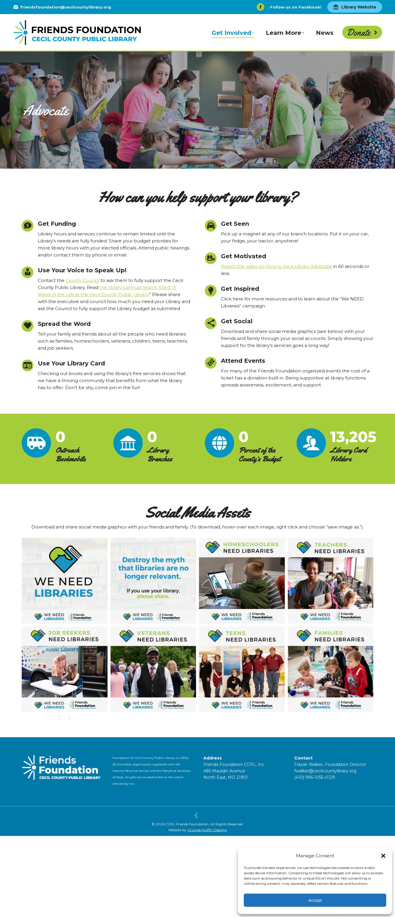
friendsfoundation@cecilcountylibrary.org (62, 7)
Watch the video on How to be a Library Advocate (276, 266)
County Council (82, 280)
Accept (315, 900)
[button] (383, 856)
